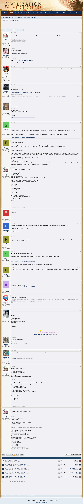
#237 (80, 337)
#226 (80, 122)
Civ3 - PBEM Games (17, 461)
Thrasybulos (7, 465)
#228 (80, 167)
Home (5, 12)
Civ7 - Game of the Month (18, 477)
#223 (80, 66)
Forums (11, 12)
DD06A (25, 60)
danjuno (77, 473)
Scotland (8, 151)
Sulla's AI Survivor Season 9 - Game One (15, 464)
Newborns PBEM (15, 68)
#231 (80, 236)
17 (27, 473)
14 (18, 30)
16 (25, 473)
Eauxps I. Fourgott (75, 469)
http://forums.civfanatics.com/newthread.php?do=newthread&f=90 (25, 92)
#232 (80, 251)
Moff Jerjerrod (76, 461)
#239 (80, 366)
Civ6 (45, 12)
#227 (80, 140)
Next (21, 30)
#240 (80, 409)
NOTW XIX (77, 96)
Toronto (8, 96)
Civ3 (57, 12)
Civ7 (41, 12)
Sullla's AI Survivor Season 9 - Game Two (15, 472)
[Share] (78, 33)
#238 (80, 350)
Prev (4, 30)
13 (16, 30)
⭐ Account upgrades (18, 14)
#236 (80, 310)
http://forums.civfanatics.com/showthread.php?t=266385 (23, 286)
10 (10, 30)
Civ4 (53, 12)
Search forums (10, 14)
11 (12, 30)
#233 (80, 267)
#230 (80, 223)
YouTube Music (36, 62)
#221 (80, 32)
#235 (80, 295)
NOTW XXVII (24, 97)
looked (15, 358)
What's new (17, 12)
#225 (80, 103)
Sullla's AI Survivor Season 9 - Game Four (15, 468)
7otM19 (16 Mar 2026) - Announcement (15, 476)
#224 (80, 84)
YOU (14, 94)
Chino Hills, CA (7, 45)
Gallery (34, 12)
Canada (8, 134)
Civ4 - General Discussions (20, 465)
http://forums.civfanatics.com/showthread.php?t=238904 (23, 137)
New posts (4, 14)
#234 (80, 281)
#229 (80, 210)
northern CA (8, 363)
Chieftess (4, 22)
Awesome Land (7, 307)
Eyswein (6, 477)
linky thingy (13, 58)
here (30, 352)
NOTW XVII (50, 96)
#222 (80, 48)
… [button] (8, 30)
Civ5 (49, 12)
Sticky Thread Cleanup (11, 460)
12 (14, 30)
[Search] (76, 12)
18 (28, 473)
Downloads (26, 12)
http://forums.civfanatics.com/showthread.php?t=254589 (23, 261)
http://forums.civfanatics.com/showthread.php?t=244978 (23, 117)
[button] (21, 12)
